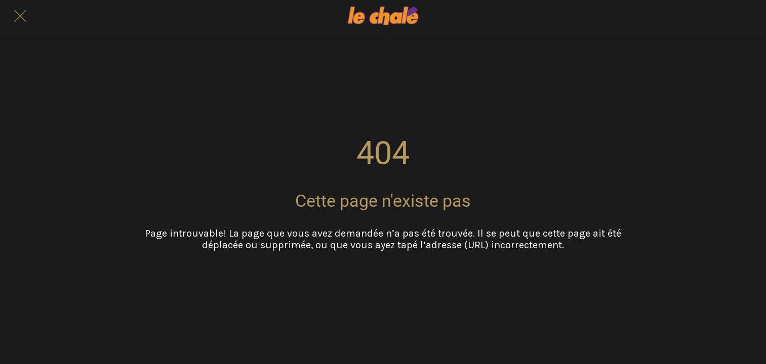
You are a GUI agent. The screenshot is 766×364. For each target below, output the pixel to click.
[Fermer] (20, 16)
